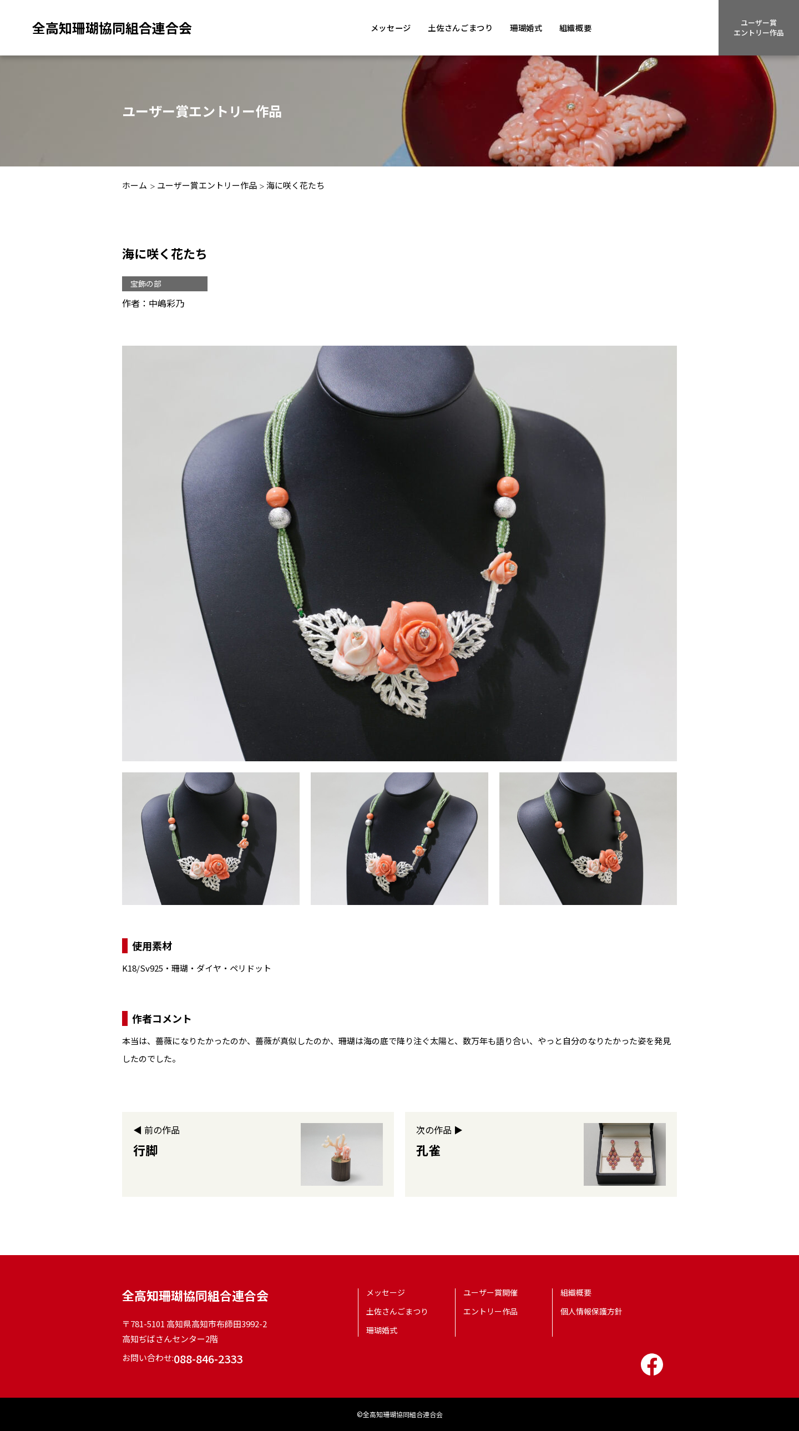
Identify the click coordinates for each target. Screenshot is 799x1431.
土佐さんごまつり (465, 27)
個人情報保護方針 (591, 1311)
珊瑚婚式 (534, 27)
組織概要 (586, 27)
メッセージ (392, 27)
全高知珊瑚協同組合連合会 (112, 27)
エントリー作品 (490, 1311)
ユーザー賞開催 (490, 1292)
